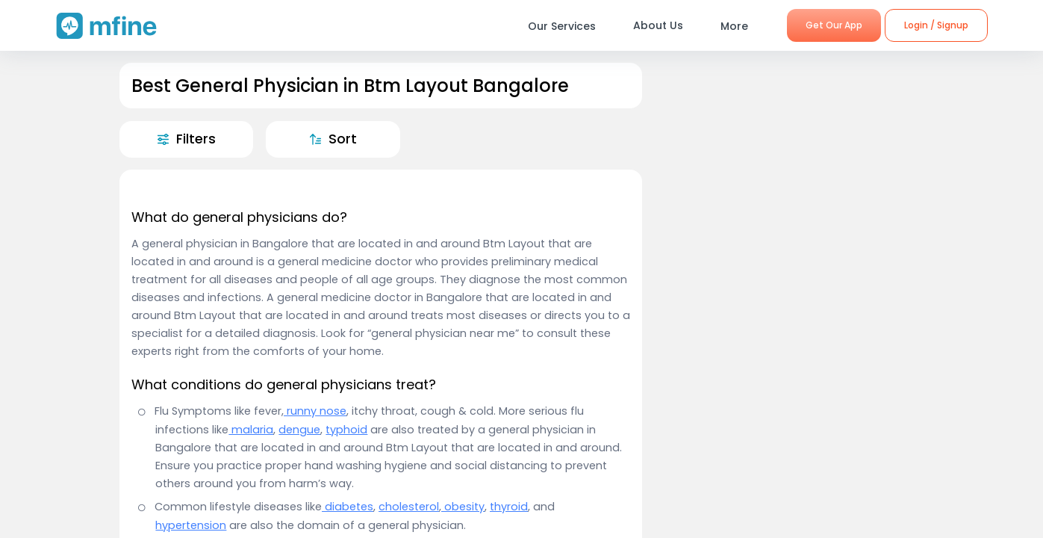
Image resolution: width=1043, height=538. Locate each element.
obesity (463, 506)
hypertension (190, 525)
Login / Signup (936, 25)
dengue (299, 429)
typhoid (346, 429)
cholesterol (409, 506)
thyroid (509, 506)
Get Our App (834, 25)
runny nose (315, 411)
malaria (250, 429)
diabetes (347, 506)
